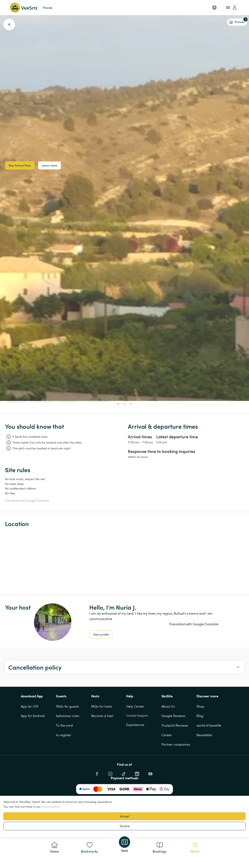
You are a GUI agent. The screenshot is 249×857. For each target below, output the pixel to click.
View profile (101, 634)
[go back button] (9, 24)
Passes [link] (47, 7)
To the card (64, 725)
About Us (168, 706)
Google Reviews (173, 715)
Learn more (49, 165)
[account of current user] (231, 7)
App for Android (33, 715)
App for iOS (29, 706)
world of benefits (208, 725)
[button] (214, 7)
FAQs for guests (67, 706)
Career (166, 735)
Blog (199, 715)
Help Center (135, 706)
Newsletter (204, 735)
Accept (124, 816)
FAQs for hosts (101, 706)
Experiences (135, 724)
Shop (200, 706)
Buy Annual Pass (20, 165)
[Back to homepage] (23, 8)
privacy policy (50, 807)
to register (63, 735)
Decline (125, 826)
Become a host (102, 715)
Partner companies (175, 744)
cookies (56, 802)
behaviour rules (67, 715)
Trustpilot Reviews (174, 725)
